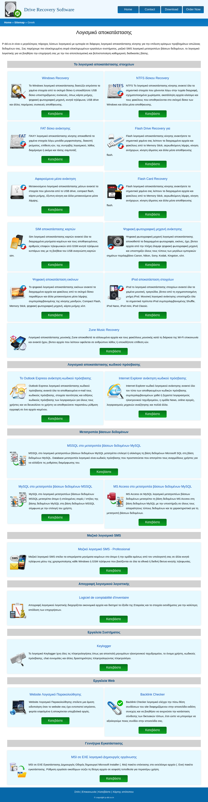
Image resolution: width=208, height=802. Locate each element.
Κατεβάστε (55, 113)
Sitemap (19, 22)
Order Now (193, 9)
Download (171, 9)
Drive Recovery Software (49, 9)
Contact (150, 9)
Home (128, 9)
